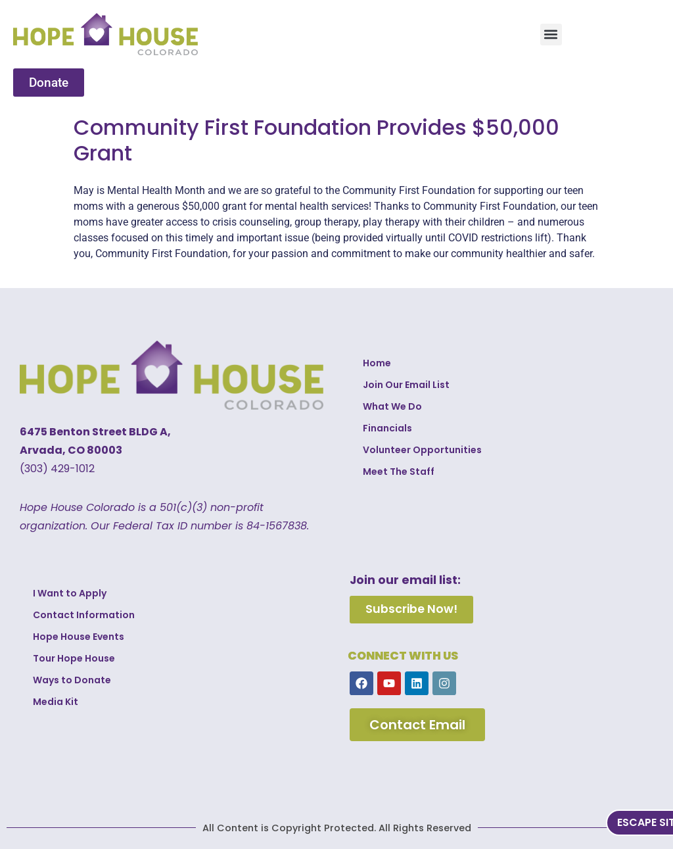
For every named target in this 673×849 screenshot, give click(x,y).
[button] (551, 34)
